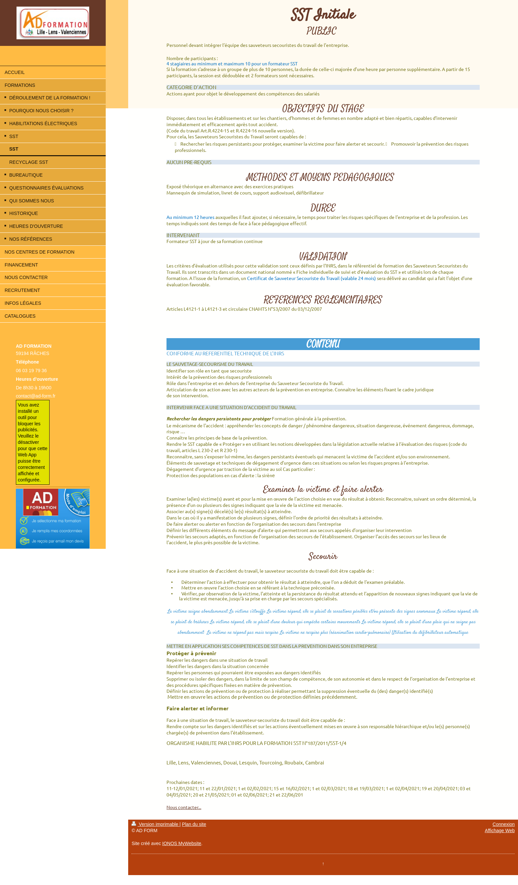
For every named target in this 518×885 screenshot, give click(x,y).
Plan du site (194, 824)
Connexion (504, 824)
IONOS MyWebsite (181, 843)
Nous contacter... (183, 807)
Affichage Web (500, 830)
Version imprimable (155, 824)
